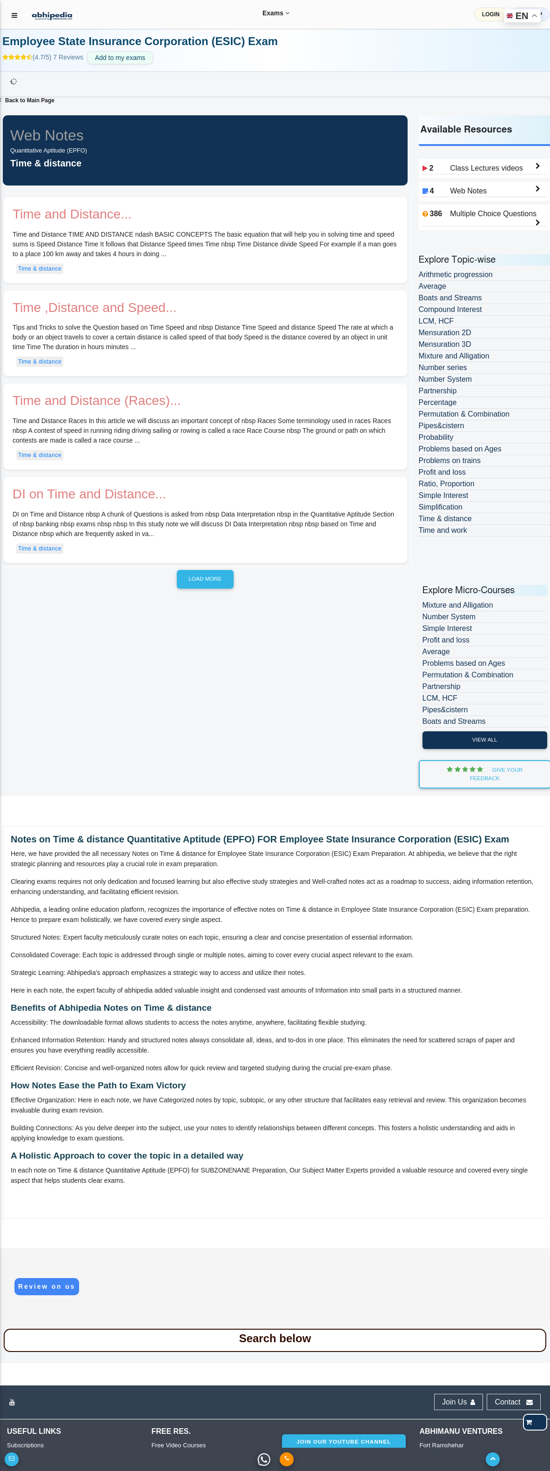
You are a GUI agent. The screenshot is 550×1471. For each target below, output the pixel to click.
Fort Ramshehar (441, 1445)
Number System (445, 379)
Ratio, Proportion (447, 484)
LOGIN (491, 14)
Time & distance (39, 268)
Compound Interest (450, 309)
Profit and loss (442, 472)
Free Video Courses (178, 1445)
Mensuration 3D (445, 344)
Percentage (438, 402)
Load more (204, 579)
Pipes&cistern (441, 426)
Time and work (443, 530)
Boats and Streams (450, 298)
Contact (514, 1402)
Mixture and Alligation (454, 356)
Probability (436, 437)
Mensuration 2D (445, 333)
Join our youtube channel (343, 1441)
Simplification (441, 507)
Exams (268, 13)
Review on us (46, 1286)
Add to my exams (120, 57)
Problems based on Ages (460, 449)
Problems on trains (450, 460)
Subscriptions (25, 1445)
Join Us (458, 1402)
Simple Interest (444, 495)
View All (484, 739)
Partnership (438, 391)
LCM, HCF (436, 321)
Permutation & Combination (464, 414)
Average (432, 286)
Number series (443, 367)
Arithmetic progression (456, 274)
